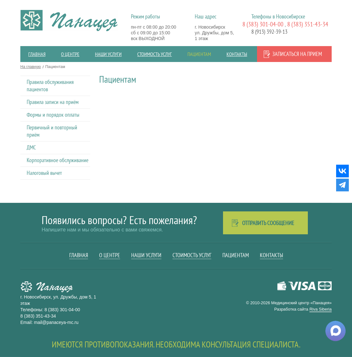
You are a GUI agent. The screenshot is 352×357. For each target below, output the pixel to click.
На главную (30, 67)
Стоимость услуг (154, 54)
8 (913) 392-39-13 (269, 31)
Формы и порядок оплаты (53, 114)
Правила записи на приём (52, 102)
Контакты (237, 54)
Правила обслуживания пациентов (50, 85)
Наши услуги (108, 54)
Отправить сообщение (268, 223)
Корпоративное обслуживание (57, 160)
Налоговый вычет (44, 172)
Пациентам (199, 54)
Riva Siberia (320, 309)
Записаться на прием (297, 54)
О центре (70, 54)
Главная (36, 54)
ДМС (31, 147)
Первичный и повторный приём (52, 131)
